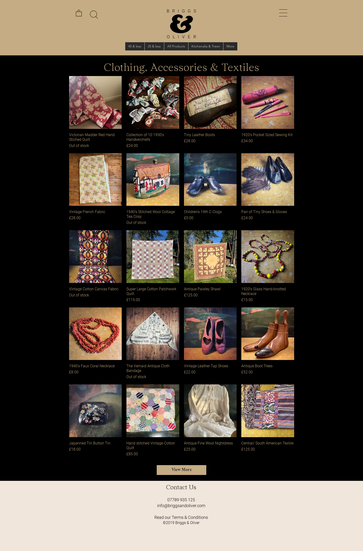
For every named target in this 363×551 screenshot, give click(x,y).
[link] (79, 12)
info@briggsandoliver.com (181, 505)
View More (182, 470)
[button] (283, 12)
